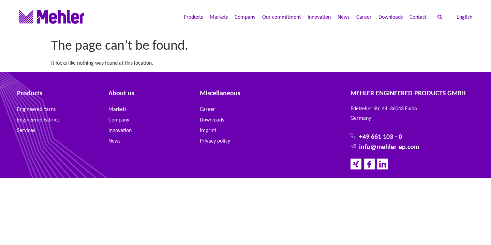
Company (245, 17)
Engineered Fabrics (38, 119)
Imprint (208, 130)
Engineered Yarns (36, 109)
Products (193, 17)
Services (26, 130)
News (343, 17)
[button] (440, 17)
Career (364, 17)
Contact (418, 17)
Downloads (390, 17)
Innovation (319, 17)
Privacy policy (215, 140)
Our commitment (281, 17)
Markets (219, 17)
